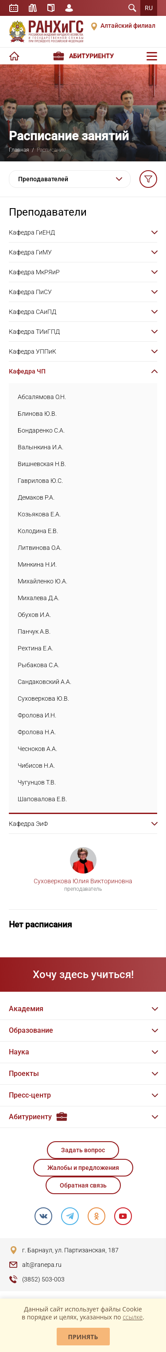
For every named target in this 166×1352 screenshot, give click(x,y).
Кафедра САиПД (32, 311)
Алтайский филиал (127, 25)
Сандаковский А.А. (44, 681)
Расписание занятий (13, 8)
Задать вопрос (83, 1150)
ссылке (133, 1317)
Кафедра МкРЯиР (34, 272)
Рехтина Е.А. (35, 648)
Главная (19, 150)
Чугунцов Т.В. (37, 782)
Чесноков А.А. (37, 748)
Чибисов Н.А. (36, 765)
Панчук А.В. (34, 631)
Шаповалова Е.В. (42, 799)
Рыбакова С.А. (38, 665)
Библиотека (32, 8)
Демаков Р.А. (36, 497)
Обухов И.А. (34, 614)
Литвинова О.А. (40, 547)
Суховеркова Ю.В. (43, 698)
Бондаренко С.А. (41, 430)
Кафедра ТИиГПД (34, 331)
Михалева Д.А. (38, 597)
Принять (83, 1337)
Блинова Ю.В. (37, 413)
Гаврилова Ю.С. (40, 480)
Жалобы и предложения (83, 1167)
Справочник (51, 8)
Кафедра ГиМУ (30, 252)
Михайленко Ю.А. (42, 581)
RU (149, 7)
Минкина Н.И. (37, 564)
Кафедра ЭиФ (28, 823)
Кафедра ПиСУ (30, 291)
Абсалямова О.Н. (42, 396)
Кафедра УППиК (32, 351)
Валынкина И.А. (40, 447)
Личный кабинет (69, 8)
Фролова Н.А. (37, 732)
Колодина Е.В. (38, 530)
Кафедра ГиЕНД (32, 232)
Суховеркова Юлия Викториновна (83, 881)
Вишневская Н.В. (42, 463)
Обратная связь (83, 1185)
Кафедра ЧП (27, 371)
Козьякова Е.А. (39, 514)
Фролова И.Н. (37, 715)
